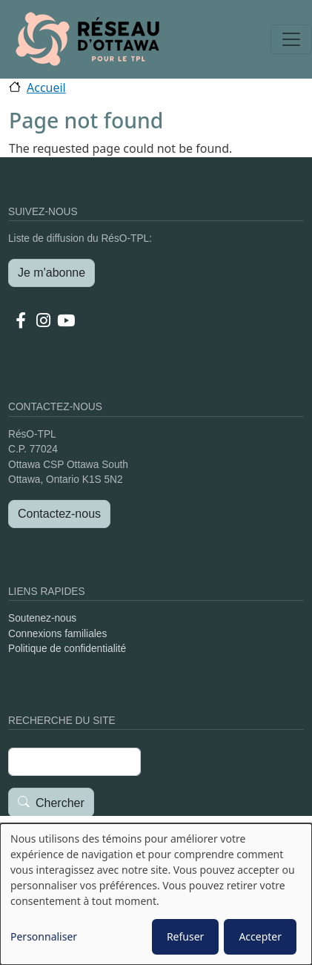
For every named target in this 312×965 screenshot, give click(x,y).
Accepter (260, 936)
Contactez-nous (59, 513)
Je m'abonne (51, 272)
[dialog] (156, 894)
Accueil (46, 87)
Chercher (60, 803)
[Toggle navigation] (291, 39)
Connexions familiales (57, 633)
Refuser (185, 936)
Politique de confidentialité (67, 648)
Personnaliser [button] (43, 936)
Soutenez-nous (42, 618)
